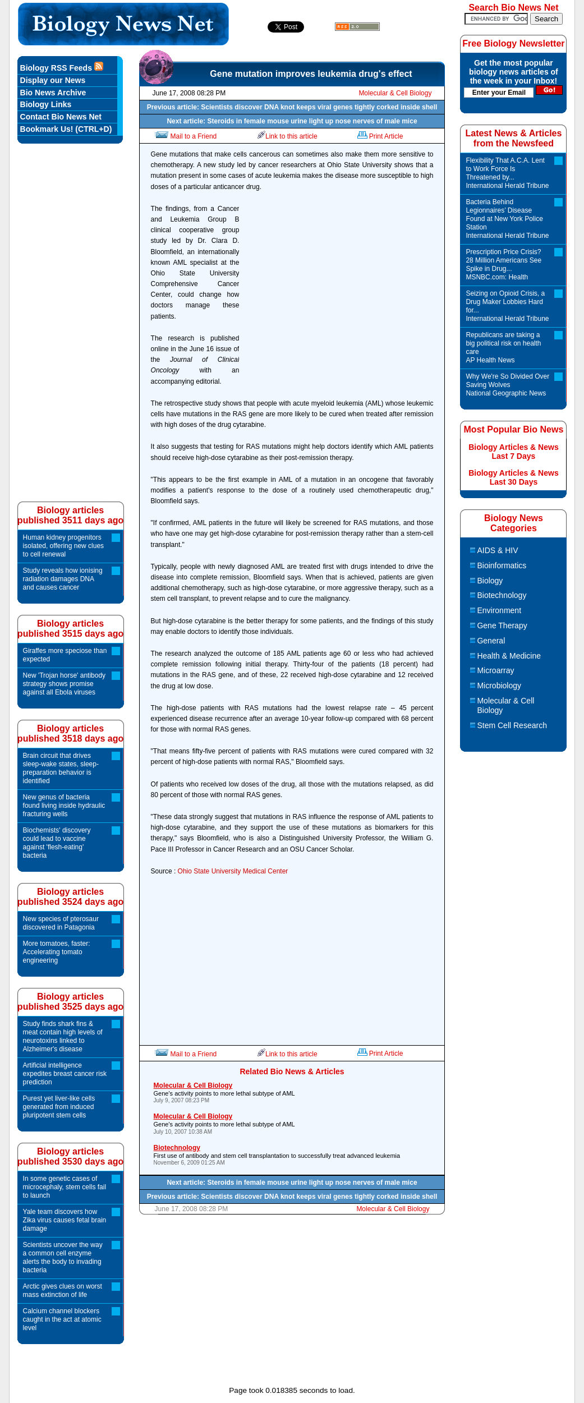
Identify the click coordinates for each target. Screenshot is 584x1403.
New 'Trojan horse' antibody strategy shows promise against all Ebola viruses (64, 683)
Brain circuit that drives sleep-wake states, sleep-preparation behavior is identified (61, 768)
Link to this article (287, 136)
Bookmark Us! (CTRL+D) (66, 129)
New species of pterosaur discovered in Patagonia (61, 923)
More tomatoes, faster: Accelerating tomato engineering (56, 952)
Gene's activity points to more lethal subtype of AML (293, 1092)
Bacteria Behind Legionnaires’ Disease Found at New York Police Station (508, 219)
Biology (490, 580)
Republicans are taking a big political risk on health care (508, 348)
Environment (499, 610)
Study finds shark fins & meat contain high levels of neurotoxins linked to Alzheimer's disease (63, 1036)
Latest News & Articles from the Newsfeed (513, 138)
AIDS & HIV (497, 550)
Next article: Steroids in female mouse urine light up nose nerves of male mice (292, 121)
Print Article (379, 136)
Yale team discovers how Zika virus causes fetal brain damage (65, 1220)
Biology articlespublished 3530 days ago (70, 1156)
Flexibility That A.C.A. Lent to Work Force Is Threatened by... (508, 173)
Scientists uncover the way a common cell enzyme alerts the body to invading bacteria (63, 1257)
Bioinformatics (501, 565)
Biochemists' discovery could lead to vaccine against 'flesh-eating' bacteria (57, 842)
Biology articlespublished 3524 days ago (70, 897)
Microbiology (499, 685)
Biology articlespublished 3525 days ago (70, 1001)
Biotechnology (501, 595)
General (491, 640)
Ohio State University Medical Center (233, 871)
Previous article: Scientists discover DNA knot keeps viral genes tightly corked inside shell (292, 107)
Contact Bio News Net (61, 116)
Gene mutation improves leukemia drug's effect (311, 74)
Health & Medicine (509, 655)
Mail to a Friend (185, 136)
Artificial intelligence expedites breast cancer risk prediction (65, 1073)
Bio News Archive (53, 92)
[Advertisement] (339, 290)
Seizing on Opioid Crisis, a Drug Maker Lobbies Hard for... (508, 306)
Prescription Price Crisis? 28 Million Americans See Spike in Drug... (508, 265)
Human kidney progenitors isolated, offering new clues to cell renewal (63, 545)
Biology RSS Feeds (61, 67)
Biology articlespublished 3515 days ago (70, 628)
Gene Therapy (502, 625)
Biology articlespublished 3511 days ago (70, 515)
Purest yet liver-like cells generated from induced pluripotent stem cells (59, 1106)
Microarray (495, 670)
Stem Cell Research (512, 725)
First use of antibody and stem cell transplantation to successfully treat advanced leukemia (293, 1155)
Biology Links (46, 104)
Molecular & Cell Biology (394, 93)
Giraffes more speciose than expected (65, 655)
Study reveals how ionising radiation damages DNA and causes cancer (63, 579)
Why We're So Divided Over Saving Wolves (508, 385)
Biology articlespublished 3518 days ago (70, 733)
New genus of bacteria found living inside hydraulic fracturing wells (64, 805)
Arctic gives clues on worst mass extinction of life (62, 1290)
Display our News (53, 80)
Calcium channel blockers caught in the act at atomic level (62, 1319)
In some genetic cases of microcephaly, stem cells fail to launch (65, 1187)
